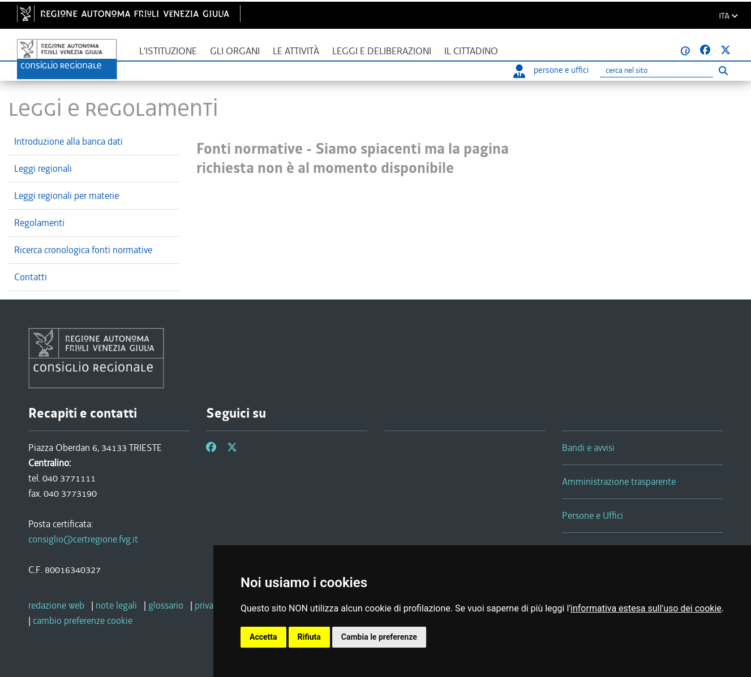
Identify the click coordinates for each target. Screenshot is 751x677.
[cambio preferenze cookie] (82, 620)
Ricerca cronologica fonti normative (83, 250)
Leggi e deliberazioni (381, 51)
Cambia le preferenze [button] (379, 636)
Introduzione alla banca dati (68, 141)
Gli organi (235, 51)
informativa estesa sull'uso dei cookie (646, 608)
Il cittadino (471, 51)
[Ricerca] (656, 70)
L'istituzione (168, 51)
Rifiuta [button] (309, 636)
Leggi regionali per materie (66, 195)
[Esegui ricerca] (723, 70)
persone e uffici (551, 70)
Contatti (30, 277)
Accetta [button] (263, 636)
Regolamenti (39, 222)
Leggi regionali (43, 168)
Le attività (296, 51)
